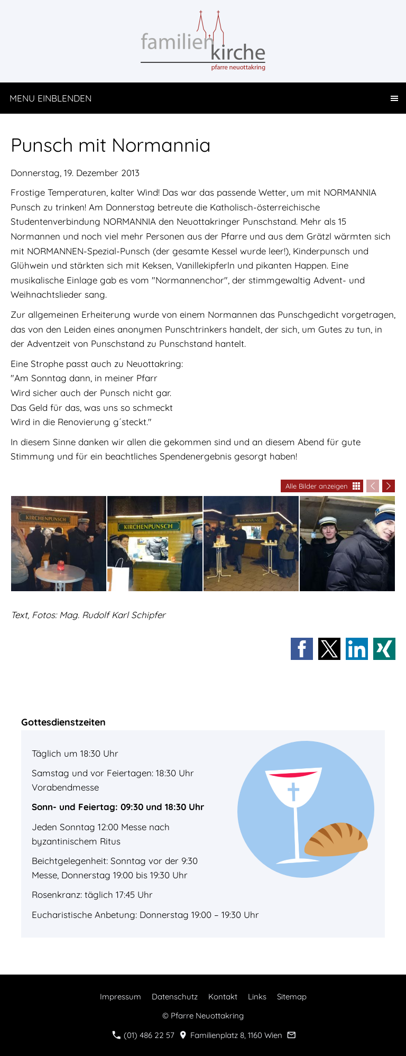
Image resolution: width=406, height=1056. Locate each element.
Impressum (120, 996)
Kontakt (222, 996)
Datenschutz (175, 996)
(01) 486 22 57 (143, 1035)
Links (257, 996)
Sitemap (292, 996)
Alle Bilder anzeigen (316, 486)
